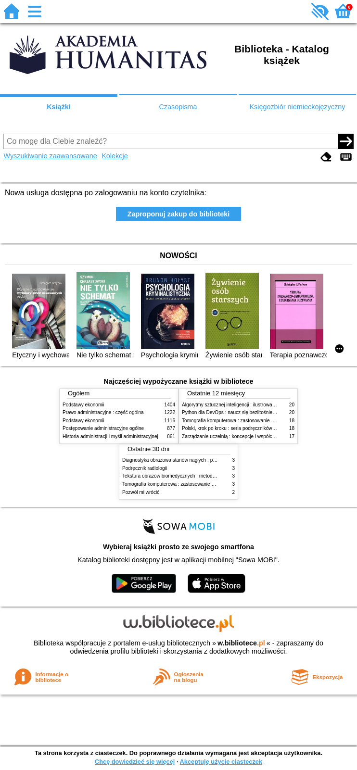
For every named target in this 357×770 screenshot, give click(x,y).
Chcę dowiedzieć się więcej (135, 761)
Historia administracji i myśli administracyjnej (110, 436)
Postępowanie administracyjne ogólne (103, 428)
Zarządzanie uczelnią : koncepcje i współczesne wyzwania (244, 436)
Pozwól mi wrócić (140, 492)
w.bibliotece (241, 643)
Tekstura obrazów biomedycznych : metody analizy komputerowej (192, 476)
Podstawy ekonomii (83, 404)
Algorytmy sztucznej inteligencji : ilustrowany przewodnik (242, 404)
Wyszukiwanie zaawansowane (50, 156)
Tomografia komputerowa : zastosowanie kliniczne (236, 420)
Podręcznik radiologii (144, 468)
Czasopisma (178, 107)
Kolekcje (115, 156)
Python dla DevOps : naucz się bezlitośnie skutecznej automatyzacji (255, 412)
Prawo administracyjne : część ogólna (103, 412)
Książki (59, 107)
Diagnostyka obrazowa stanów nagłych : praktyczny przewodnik (190, 460)
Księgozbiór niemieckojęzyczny (297, 107)
